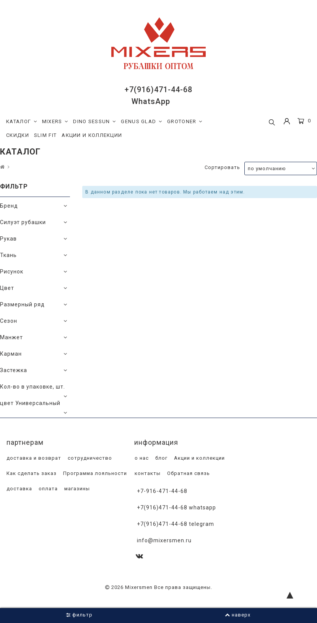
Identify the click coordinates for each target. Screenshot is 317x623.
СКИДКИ (17, 135)
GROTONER (184, 122)
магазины (76, 488)
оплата (47, 488)
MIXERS (55, 122)
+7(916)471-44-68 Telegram (175, 524)
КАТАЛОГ (21, 122)
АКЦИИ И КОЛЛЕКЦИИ (92, 135)
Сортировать (222, 167)
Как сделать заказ (31, 473)
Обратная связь (188, 473)
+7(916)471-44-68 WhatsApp (176, 507)
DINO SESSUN (94, 122)
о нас (141, 458)
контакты (147, 473)
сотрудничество (89, 458)
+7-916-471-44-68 (162, 491)
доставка (18, 488)
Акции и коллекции (198, 458)
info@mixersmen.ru (164, 540)
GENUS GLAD (141, 122)
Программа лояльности (94, 473)
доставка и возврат (33, 458)
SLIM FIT (45, 135)
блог (160, 458)
